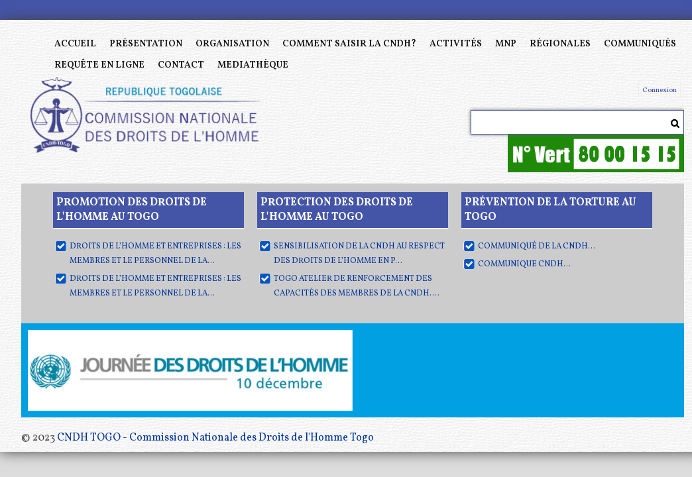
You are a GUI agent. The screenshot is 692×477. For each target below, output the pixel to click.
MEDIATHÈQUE (252, 65)
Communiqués (640, 44)
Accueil (75, 44)
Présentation (145, 44)
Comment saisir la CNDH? (349, 44)
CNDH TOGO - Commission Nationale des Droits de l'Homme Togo (215, 438)
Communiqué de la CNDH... (536, 246)
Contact (181, 65)
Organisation (232, 44)
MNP (505, 44)
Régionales (560, 44)
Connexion (659, 90)
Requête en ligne (99, 65)
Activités (456, 44)
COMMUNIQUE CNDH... (524, 264)
